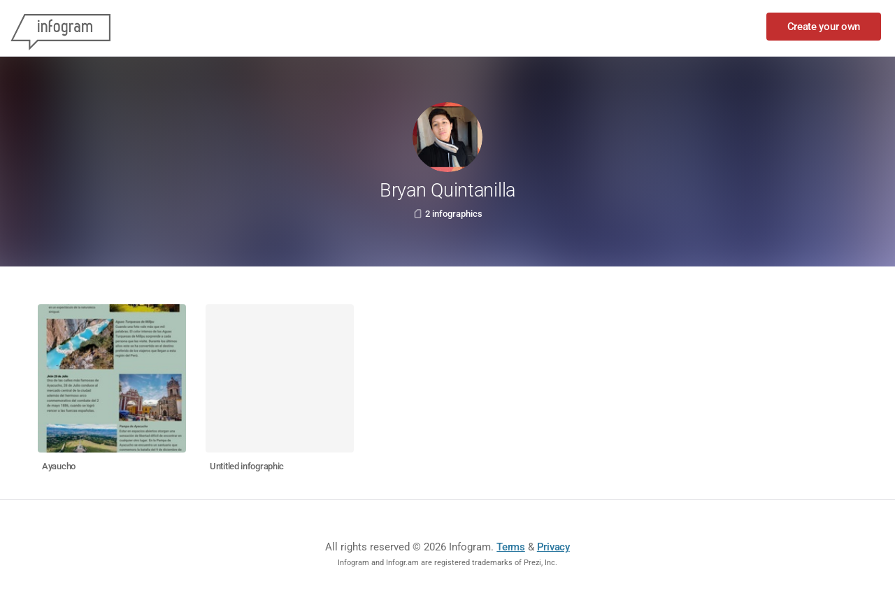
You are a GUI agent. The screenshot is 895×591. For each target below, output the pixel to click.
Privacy (553, 547)
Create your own (824, 26)
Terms (510, 547)
